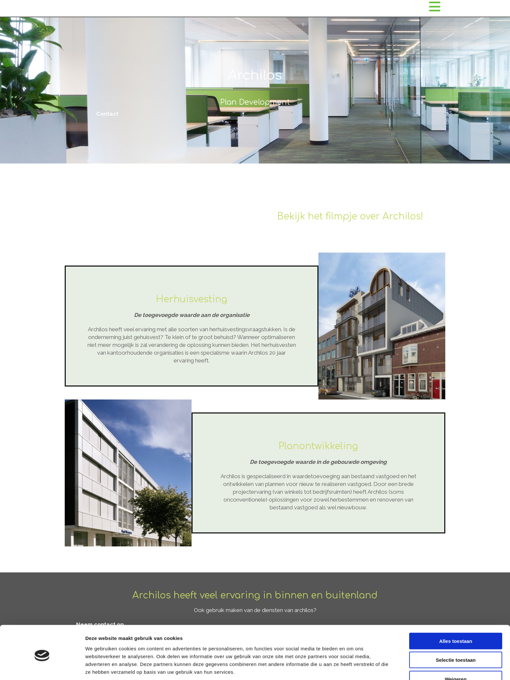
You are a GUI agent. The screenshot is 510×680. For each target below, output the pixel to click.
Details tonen (351, 667)
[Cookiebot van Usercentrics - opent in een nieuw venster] (42, 667)
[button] (107, 113)
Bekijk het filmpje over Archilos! (350, 216)
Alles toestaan (455, 615)
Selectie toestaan (456, 634)
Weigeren (455, 653)
